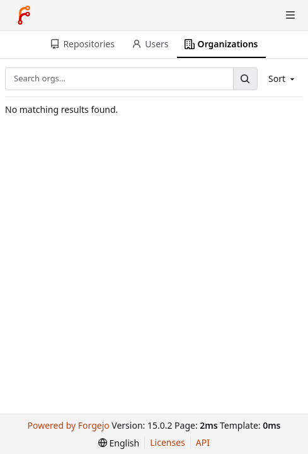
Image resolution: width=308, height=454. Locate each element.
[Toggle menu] (290, 15)
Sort (282, 78)
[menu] (118, 443)
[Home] (24, 15)
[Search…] (245, 78)
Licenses (167, 442)
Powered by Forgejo (69, 425)
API (203, 442)
